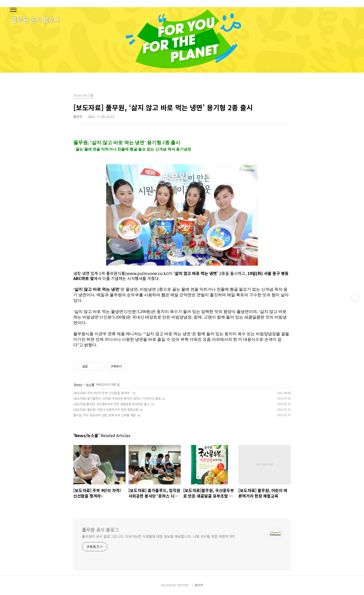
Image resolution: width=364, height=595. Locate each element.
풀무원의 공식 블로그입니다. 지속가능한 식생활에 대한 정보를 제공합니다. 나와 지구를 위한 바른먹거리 (158, 536)
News (78, 384)
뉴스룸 (90, 384)
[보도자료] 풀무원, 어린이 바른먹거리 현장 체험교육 (105, 409)
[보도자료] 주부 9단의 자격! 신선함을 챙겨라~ (102, 393)
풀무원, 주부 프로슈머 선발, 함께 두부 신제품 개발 (104, 415)
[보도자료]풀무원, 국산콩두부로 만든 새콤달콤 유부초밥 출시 (111, 404)
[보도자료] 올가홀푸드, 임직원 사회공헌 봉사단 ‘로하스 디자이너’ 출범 (117, 398)
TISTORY (183, 585)
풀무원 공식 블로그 (100, 529)
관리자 (199, 585)
